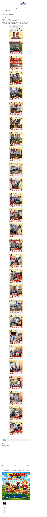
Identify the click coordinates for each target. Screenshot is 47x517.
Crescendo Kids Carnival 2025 (9, 510)
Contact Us (9, 10)
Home (3, 10)
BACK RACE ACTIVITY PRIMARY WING (7, 469)
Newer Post (3, 465)
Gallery (5, 440)
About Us (6, 10)
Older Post (28, 465)
